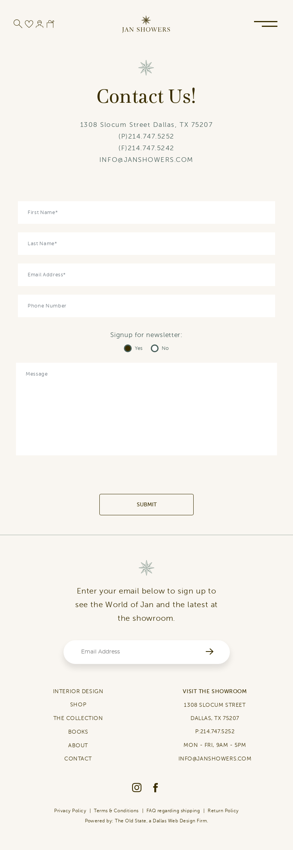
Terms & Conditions (116, 810)
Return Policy (223, 810)
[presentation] (146, 479)
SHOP (78, 705)
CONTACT (78, 759)
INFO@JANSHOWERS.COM (146, 159)
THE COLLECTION (78, 718)
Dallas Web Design (174, 821)
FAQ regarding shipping (173, 810)
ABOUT (78, 745)
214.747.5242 (151, 148)
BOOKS (78, 732)
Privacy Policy (70, 810)
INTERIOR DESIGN (78, 691)
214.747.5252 (151, 136)
